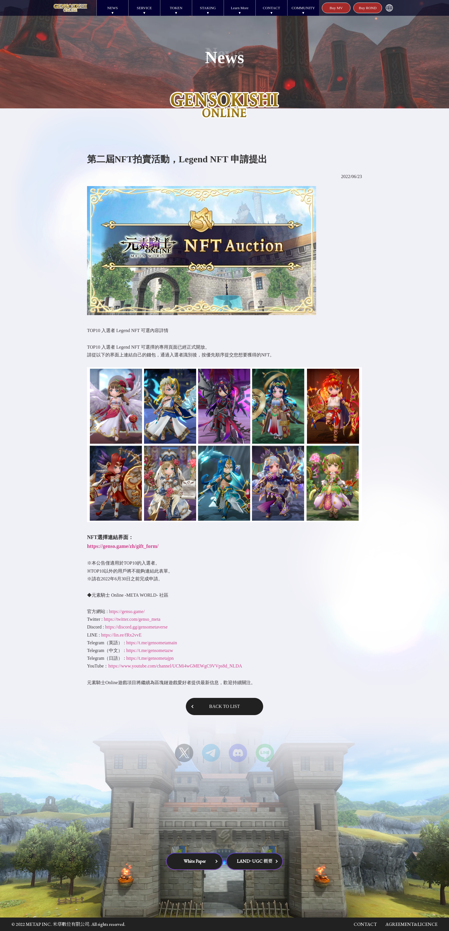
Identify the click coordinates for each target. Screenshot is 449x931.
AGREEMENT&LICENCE (411, 924)
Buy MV (336, 8)
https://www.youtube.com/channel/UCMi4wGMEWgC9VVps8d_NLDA (175, 665)
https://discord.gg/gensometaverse (136, 626)
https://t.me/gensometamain (151, 642)
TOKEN (176, 8)
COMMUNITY (303, 8)
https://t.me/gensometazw (149, 650)
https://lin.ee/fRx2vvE (121, 635)
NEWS (112, 8)
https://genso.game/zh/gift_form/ (122, 546)
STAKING (208, 8)
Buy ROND (368, 8)
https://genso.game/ (127, 611)
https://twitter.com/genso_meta (132, 619)
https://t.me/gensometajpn (150, 658)
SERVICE (144, 8)
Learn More (240, 8)
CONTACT (271, 8)
